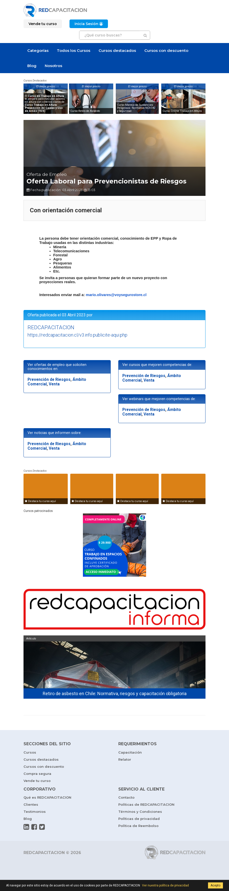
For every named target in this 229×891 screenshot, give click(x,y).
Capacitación (130, 754)
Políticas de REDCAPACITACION (146, 806)
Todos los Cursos (73, 50)
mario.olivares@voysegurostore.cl (116, 296)
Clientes (31, 806)
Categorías (38, 50)
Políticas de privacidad (139, 820)
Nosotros (53, 65)
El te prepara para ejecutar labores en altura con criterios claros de (45, 103)
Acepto (215, 885)
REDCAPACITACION (51, 329)
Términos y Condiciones (140, 813)
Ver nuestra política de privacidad (165, 885)
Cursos (30, 754)
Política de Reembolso (138, 827)
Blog (31, 65)
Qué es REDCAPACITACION (47, 799)
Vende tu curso (37, 782)
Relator (124, 761)
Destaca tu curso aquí (40, 502)
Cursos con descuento (166, 50)
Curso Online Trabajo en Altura (182, 111)
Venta (54, 385)
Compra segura (37, 775)
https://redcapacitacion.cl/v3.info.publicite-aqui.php (77, 336)
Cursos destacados (117, 50)
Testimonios (35, 813)
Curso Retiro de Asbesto (85, 111)
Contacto (126, 799)
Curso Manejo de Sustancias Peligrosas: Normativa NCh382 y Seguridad (136, 108)
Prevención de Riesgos (49, 381)
